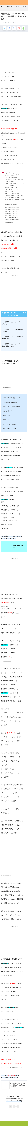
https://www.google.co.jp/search (7, 387)
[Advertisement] (14, 54)
